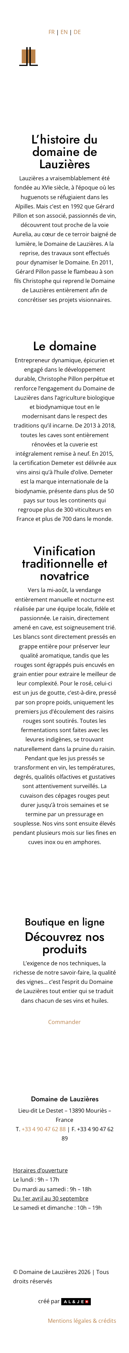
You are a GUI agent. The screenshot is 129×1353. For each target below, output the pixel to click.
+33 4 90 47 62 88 (44, 1129)
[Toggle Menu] (64, 62)
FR (52, 32)
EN (64, 32)
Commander (64, 1022)
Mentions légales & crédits (82, 1320)
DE (77, 32)
